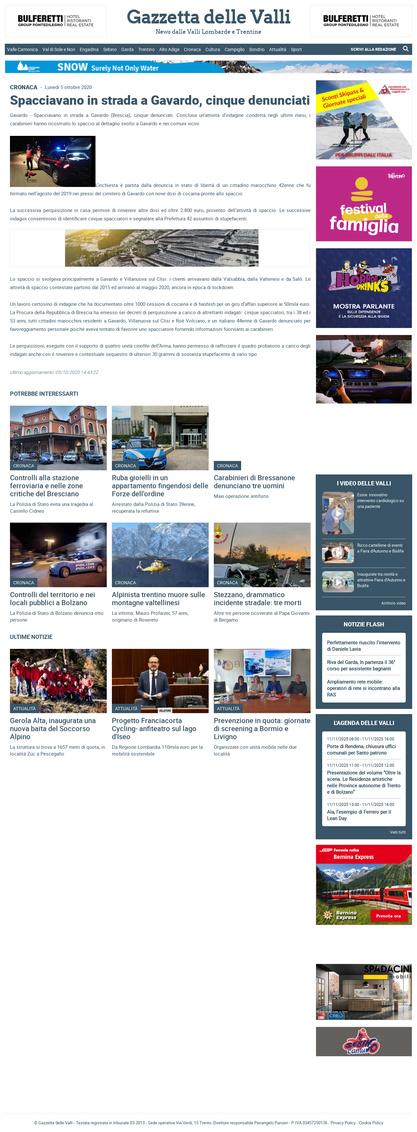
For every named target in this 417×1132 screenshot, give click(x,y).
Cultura (212, 49)
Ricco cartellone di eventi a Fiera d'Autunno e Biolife (380, 548)
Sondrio (257, 49)
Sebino (110, 49)
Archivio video (393, 603)
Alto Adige (169, 49)
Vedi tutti (398, 832)
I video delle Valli (364, 483)
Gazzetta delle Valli (364, 1066)
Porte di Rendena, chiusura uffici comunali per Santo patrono (361, 749)
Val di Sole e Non (58, 49)
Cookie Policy (371, 1123)
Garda (127, 49)
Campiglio (235, 49)
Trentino (146, 49)
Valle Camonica (22, 49)
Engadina (89, 49)
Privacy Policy (343, 1123)
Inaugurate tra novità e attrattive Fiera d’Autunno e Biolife (381, 579)
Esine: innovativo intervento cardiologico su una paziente (380, 500)
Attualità (277, 49)
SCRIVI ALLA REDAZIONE (373, 49)
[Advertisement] (364, 423)
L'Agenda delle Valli (364, 723)
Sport (296, 49)
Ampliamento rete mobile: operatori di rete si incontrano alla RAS (363, 688)
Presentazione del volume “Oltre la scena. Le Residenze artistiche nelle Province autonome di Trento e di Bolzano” (364, 782)
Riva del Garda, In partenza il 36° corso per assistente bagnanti (361, 665)
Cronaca (192, 49)
